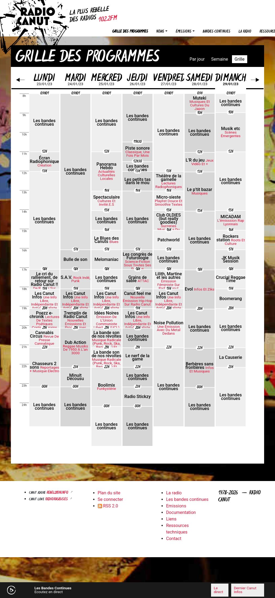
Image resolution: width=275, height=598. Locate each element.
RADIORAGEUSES (57, 499)
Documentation (181, 512)
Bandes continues (216, 32)
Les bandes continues (187, 499)
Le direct (218, 590)
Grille (240, 59)
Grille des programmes (130, 32)
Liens (171, 519)
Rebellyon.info (58, 493)
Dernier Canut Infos (245, 590)
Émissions (183, 32)
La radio (245, 32)
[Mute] (83, 589)
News (160, 32)
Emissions (176, 505)
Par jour (197, 59)
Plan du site (109, 492)
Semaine (219, 59)
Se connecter (110, 499)
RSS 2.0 (108, 505)
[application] (137, 590)
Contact (173, 538)
